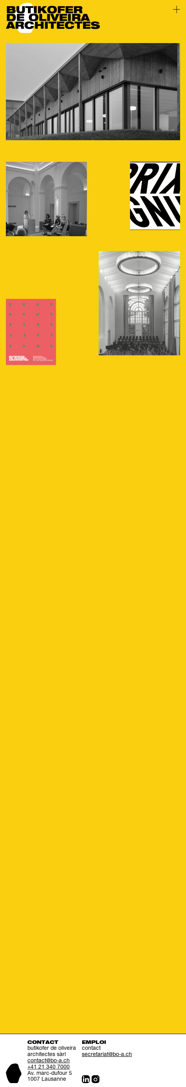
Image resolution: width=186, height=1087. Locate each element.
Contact (42, 1042)
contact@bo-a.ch (48, 1061)
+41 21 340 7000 (48, 1067)
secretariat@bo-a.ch (107, 1055)
